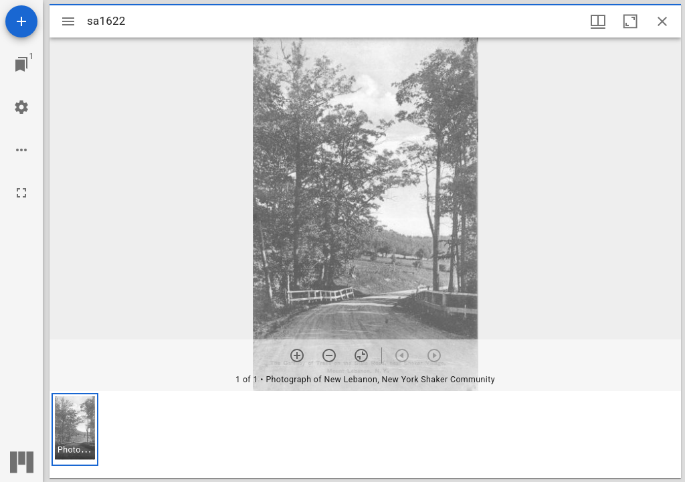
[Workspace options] (21, 150)
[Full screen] (21, 193)
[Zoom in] (297, 355)
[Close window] (662, 21)
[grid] (365, 434)
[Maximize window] (630, 21)
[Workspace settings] (21, 107)
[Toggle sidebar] (68, 21)
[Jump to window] (21, 64)
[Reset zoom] (361, 355)
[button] (75, 429)
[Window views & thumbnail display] (598, 21)
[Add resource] (21, 21)
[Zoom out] (329, 355)
